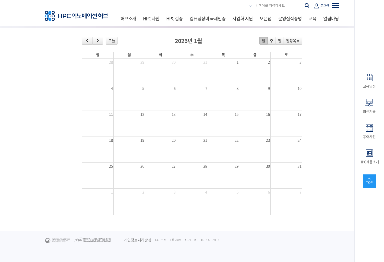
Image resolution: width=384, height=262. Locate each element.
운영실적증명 (290, 18)
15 (237, 114)
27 (174, 166)
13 (174, 114)
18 (111, 140)
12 (142, 114)
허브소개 (128, 18)
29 (142, 62)
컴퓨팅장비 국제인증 (208, 18)
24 (299, 140)
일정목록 (293, 40)
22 (237, 140)
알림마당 (331, 18)
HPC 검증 (174, 18)
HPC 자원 (151, 18)
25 (111, 166)
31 (205, 62)
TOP (369, 182)
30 (174, 62)
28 (111, 62)
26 (142, 166)
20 (174, 140)
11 (111, 114)
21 (205, 140)
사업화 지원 (242, 18)
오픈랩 (265, 18)
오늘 (111, 40)
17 (299, 114)
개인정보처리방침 (137, 240)
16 (268, 114)
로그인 (324, 5)
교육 (312, 18)
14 (205, 114)
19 (142, 140)
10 (299, 88)
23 (268, 140)
